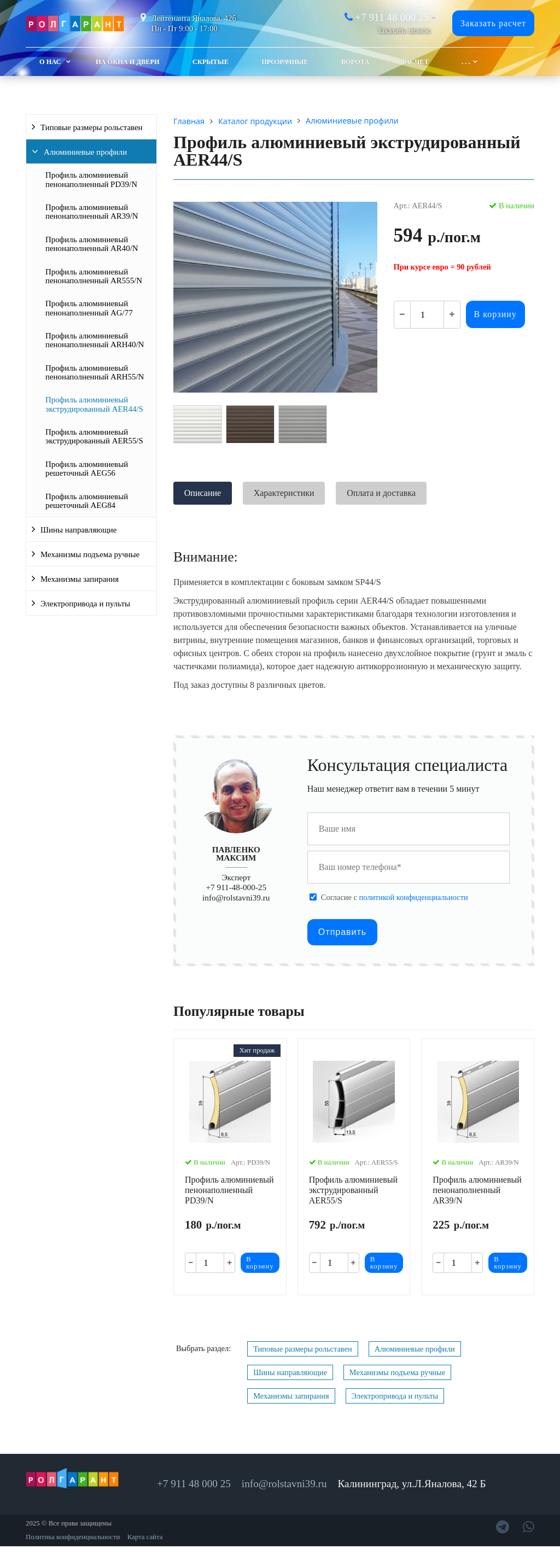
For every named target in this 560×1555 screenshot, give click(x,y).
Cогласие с (394, 897)
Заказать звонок (403, 30)
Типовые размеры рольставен (91, 127)
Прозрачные (284, 62)
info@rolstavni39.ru (236, 897)
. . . (466, 62)
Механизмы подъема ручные (89, 554)
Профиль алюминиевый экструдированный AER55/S (94, 436)
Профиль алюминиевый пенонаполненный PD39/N (91, 179)
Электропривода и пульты (85, 603)
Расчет (415, 62)
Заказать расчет (493, 23)
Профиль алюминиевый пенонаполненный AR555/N (93, 276)
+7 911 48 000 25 (392, 17)
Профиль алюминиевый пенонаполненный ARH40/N (94, 340)
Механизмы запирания (79, 579)
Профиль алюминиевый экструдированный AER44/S (94, 404)
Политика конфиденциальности (73, 1537)
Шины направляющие (78, 529)
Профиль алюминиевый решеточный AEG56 (86, 468)
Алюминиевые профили (85, 152)
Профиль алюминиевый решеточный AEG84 (86, 501)
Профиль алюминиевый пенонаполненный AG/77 (89, 308)
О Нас (50, 62)
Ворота (355, 62)
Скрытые (210, 62)
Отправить (342, 932)
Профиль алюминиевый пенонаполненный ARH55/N (94, 372)
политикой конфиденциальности (413, 897)
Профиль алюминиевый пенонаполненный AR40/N (91, 244)
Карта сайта (145, 1537)
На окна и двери (128, 62)
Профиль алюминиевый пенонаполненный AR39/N (91, 211)
